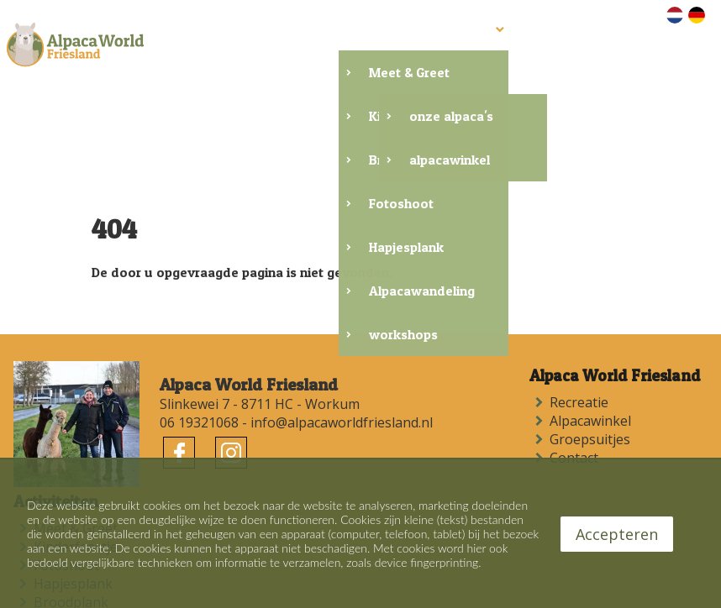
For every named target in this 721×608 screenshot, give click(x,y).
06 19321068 (199, 373)
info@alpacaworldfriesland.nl (341, 373)
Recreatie (582, 353)
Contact (577, 409)
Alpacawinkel (593, 372)
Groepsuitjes (593, 390)
